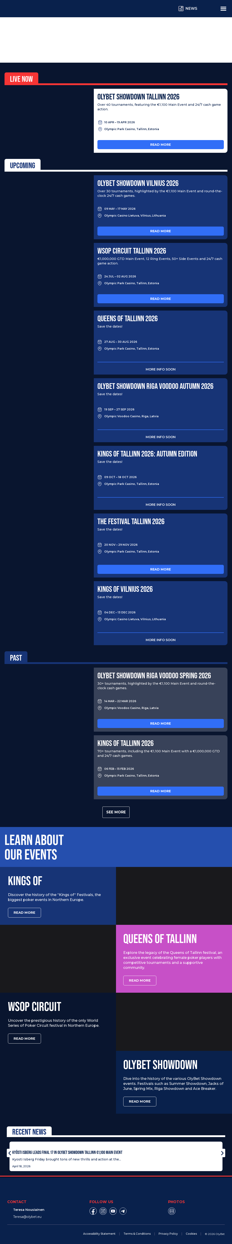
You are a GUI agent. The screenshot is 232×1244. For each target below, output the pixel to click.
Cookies (191, 1231)
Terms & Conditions (137, 1231)
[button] (9, 1151)
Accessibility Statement (99, 1231)
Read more (160, 145)
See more (116, 812)
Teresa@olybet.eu (27, 1215)
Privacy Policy (168, 1231)
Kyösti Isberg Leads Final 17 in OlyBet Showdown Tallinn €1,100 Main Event (67, 1150)
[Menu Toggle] (223, 8)
